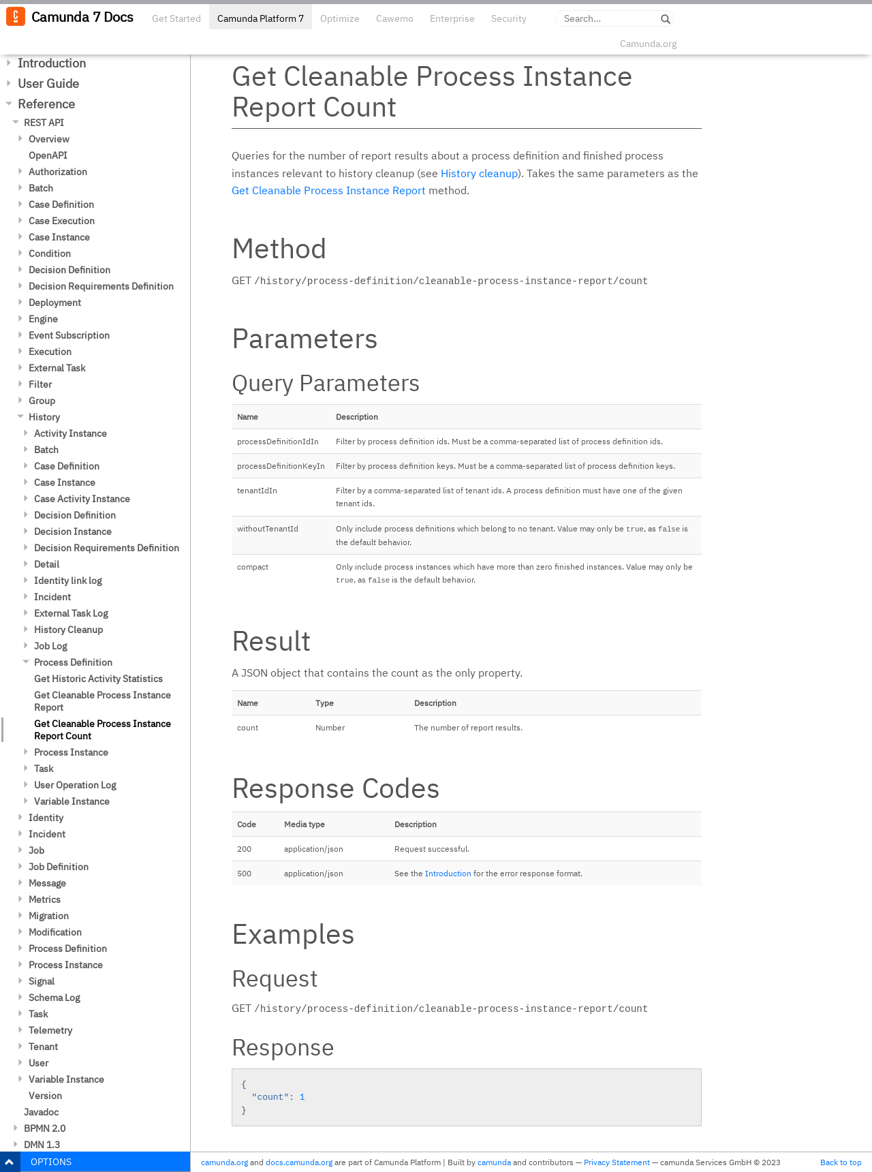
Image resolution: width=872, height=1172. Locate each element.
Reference (46, 104)
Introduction (52, 63)
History (44, 417)
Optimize (340, 18)
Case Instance (59, 237)
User (38, 1063)
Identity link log (68, 580)
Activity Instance (70, 433)
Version (45, 1096)
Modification (55, 932)
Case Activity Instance (82, 499)
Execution (50, 351)
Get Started (176, 18)
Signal (41, 981)
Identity (46, 818)
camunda (494, 1162)
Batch (41, 188)
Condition (50, 253)
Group (42, 401)
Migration (49, 916)
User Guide (48, 83)
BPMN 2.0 (44, 1128)
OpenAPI (48, 155)
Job (36, 850)
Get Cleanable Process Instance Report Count (102, 730)
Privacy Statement (617, 1162)
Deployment (55, 302)
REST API (44, 123)
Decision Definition (69, 270)
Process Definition (73, 662)
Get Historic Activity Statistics (98, 679)
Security (509, 18)
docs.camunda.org (299, 1162)
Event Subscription (69, 335)
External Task (57, 368)
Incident (52, 597)
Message (47, 883)
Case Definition (61, 204)
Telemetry (50, 1030)
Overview (49, 139)
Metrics (45, 899)
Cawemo (395, 18)
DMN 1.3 (42, 1145)
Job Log (50, 646)
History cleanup (479, 173)
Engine (43, 319)
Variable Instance (72, 801)
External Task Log (71, 613)
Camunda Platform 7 (260, 18)
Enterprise (452, 18)
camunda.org (224, 1162)
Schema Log (54, 997)
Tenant (43, 1046)
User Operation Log (75, 785)
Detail (46, 564)
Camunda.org (648, 43)
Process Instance (71, 752)
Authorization (58, 172)
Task (43, 768)
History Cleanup (68, 629)
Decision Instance (73, 531)
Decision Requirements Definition (101, 286)
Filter (40, 384)
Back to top (841, 1162)
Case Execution (62, 221)
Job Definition (59, 867)
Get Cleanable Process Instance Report (102, 701)
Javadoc (41, 1112)
